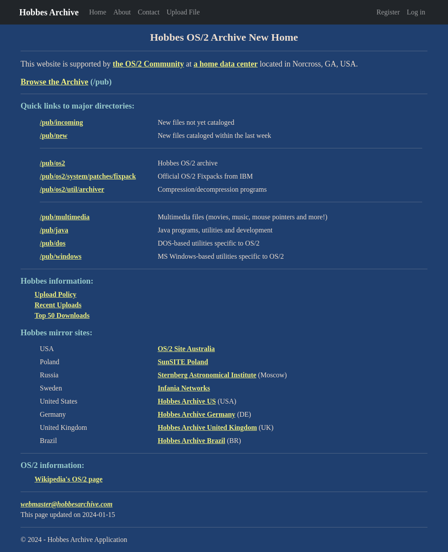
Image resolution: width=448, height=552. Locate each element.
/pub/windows (60, 256)
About (122, 12)
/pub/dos (53, 243)
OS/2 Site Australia (186, 348)
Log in (416, 12)
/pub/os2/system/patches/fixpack (88, 176)
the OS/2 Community (148, 64)
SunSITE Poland (183, 362)
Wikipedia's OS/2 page (68, 479)
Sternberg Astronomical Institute (207, 375)
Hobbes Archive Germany (196, 414)
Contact (149, 12)
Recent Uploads (58, 305)
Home (97, 12)
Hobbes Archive (49, 12)
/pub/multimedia (65, 217)
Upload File (183, 12)
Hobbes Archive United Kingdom (207, 427)
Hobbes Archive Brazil (191, 440)
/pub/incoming (61, 122)
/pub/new (53, 135)
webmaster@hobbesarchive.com (66, 504)
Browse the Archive (54, 81)
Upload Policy (56, 294)
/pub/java (54, 230)
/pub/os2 (52, 163)
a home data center (226, 64)
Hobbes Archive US (187, 401)
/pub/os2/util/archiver (72, 189)
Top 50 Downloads (62, 315)
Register (387, 12)
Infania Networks (184, 388)
